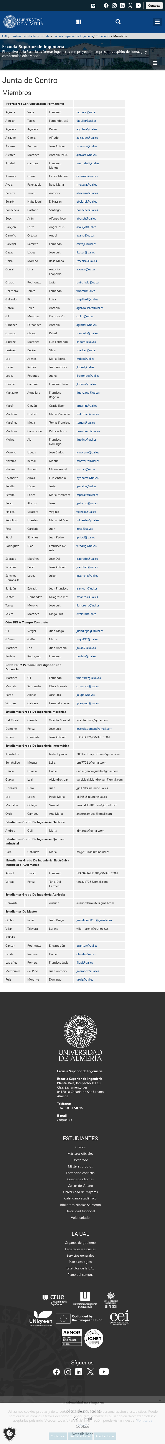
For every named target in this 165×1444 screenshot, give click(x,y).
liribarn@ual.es (86, 342)
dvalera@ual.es (86, 614)
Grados (80, 1147)
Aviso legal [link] (82, 1418)
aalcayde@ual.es (87, 137)
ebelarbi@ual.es (86, 201)
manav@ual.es (86, 469)
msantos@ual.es (87, 597)
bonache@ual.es (87, 210)
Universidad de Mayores (80, 1192)
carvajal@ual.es (86, 244)
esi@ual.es (64, 1120)
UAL (5, 36)
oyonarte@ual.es (87, 478)
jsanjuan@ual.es (86, 588)
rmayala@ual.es (86, 184)
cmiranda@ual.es (87, 686)
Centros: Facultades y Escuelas (31, 36)
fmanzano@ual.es (88, 392)
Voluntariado (80, 1217)
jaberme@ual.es (86, 146)
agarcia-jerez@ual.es (89, 308)
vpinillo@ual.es (86, 512)
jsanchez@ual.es (87, 567)
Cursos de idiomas (80, 1179)
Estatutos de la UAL (80, 1268)
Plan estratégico (80, 1261)
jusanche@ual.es (87, 575)
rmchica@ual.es (86, 261)
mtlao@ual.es (85, 358)
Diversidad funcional (80, 1211)
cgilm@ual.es (85, 316)
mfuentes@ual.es (87, 520)
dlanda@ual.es (86, 954)
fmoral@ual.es (85, 291)
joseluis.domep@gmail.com (94, 728)
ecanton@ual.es (86, 945)
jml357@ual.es (86, 648)
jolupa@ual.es (85, 695)
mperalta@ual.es (87, 495)
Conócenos (103, 36)
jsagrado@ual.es (87, 558)
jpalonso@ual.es (87, 503)
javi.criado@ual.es (88, 282)
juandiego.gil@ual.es (89, 631)
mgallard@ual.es (87, 299)
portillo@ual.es (86, 656)
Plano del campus (80, 1274)
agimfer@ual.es (86, 325)
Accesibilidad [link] (82, 1433)
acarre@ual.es (85, 235)
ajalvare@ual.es (86, 155)
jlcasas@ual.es (85, 252)
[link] (154, 5)
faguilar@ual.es (86, 120)
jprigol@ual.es (85, 537)
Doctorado (80, 1160)
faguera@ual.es (86, 112)
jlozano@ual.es (86, 384)
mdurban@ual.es (87, 414)
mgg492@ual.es (87, 639)
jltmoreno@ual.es (87, 605)
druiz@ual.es (84, 979)
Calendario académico (80, 1198)
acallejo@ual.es (86, 227)
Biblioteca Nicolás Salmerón (80, 1205)
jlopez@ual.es (85, 367)
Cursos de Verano (80, 1185)
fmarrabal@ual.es (87, 163)
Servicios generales (80, 1255)
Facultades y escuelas (80, 1249)
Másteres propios (80, 1166)
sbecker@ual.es (86, 350)
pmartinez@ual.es (88, 431)
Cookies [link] (82, 1426)
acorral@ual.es (86, 269)
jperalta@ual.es (86, 486)
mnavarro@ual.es (87, 461)
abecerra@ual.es (87, 193)
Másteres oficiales (80, 1153)
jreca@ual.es (84, 528)
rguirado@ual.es (87, 333)
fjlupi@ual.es (84, 962)
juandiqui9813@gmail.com (94, 920)
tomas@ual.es (85, 422)
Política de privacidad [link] (82, 1411)
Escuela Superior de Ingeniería (73, 36)
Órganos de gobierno (80, 1242)
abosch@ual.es (86, 218)
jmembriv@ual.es (87, 971)
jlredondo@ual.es (87, 375)
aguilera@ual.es (86, 129)
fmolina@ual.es (86, 439)
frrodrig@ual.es (86, 546)
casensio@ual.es (87, 176)
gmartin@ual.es (86, 405)
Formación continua (80, 1173)
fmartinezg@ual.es (88, 678)
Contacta (154, 5)
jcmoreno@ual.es (87, 452)
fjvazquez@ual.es (87, 703)
